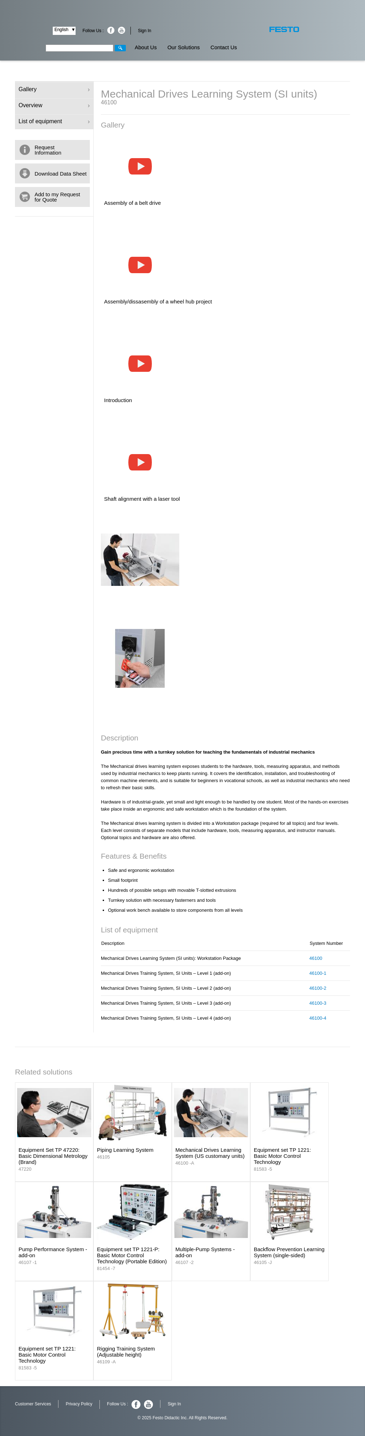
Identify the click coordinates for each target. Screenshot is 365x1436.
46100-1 (318, 973)
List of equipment (54, 121)
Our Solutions (184, 47)
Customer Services (33, 1403)
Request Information (48, 150)
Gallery (54, 89)
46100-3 (318, 1003)
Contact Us (224, 47)
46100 (315, 958)
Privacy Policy (79, 1403)
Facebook (110, 30)
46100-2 (318, 988)
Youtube (121, 30)
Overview (54, 105)
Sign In (144, 30)
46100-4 (318, 1018)
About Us (146, 47)
